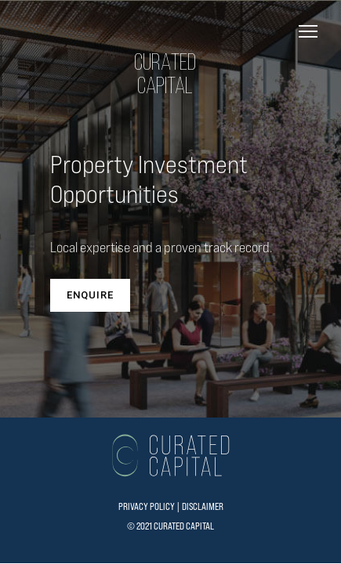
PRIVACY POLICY (146, 506)
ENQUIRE (90, 295)
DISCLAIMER (202, 506)
